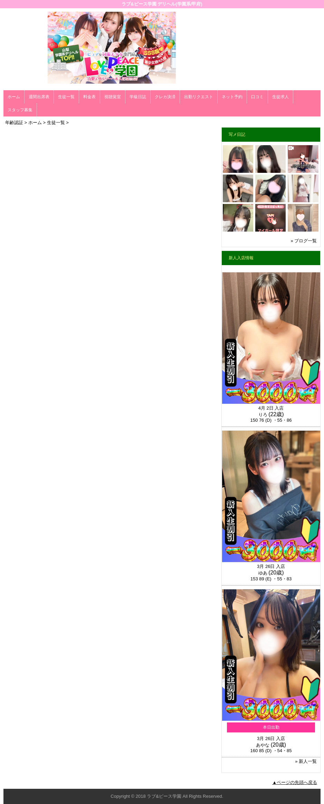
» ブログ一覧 (303, 240)
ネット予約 (232, 96)
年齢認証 (14, 122)
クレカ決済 (165, 96)
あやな (262, 745)
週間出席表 (39, 96)
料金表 (89, 96)
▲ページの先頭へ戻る (294, 782)
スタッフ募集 (20, 109)
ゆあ (262, 573)
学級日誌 (138, 96)
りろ (262, 414)
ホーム (14, 96)
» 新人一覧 (306, 761)
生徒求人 (280, 96)
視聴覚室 (112, 96)
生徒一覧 (66, 96)
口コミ (257, 96)
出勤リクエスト (198, 96)
